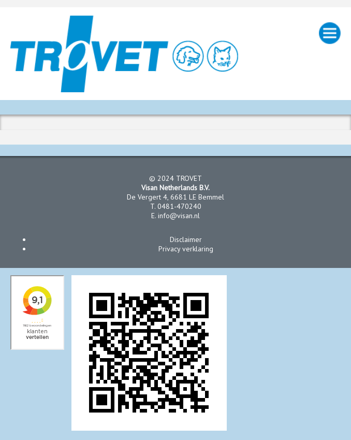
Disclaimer (186, 239)
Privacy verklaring (185, 248)
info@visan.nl (179, 215)
